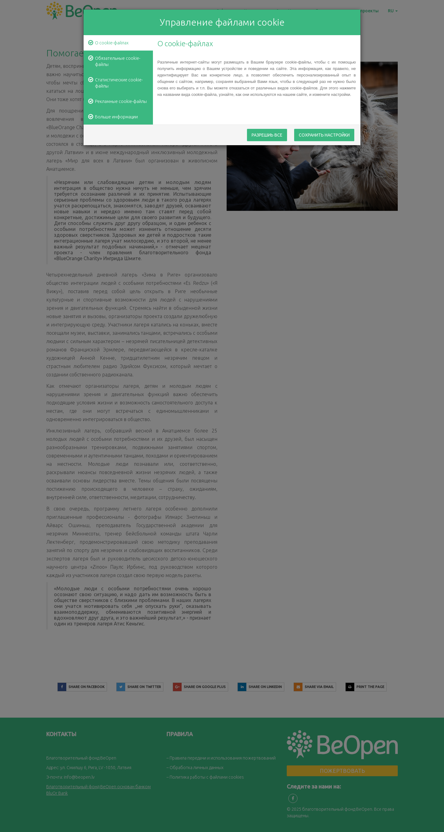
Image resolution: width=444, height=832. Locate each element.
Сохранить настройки (324, 135)
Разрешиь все (267, 135)
